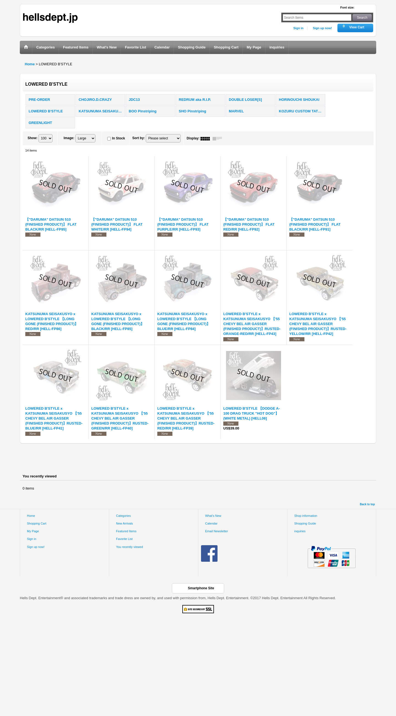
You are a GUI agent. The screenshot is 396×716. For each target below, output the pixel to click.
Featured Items (126, 531)
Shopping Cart (36, 523)
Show (32, 138)
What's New (213, 515)
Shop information (305, 515)
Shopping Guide (305, 523)
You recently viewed (129, 547)
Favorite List (124, 539)
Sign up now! (322, 28)
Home (31, 515)
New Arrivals (124, 523)
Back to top (367, 504)
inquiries (300, 531)
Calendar (211, 523)
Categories (123, 515)
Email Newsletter (216, 531)
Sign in (298, 28)
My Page (33, 531)
